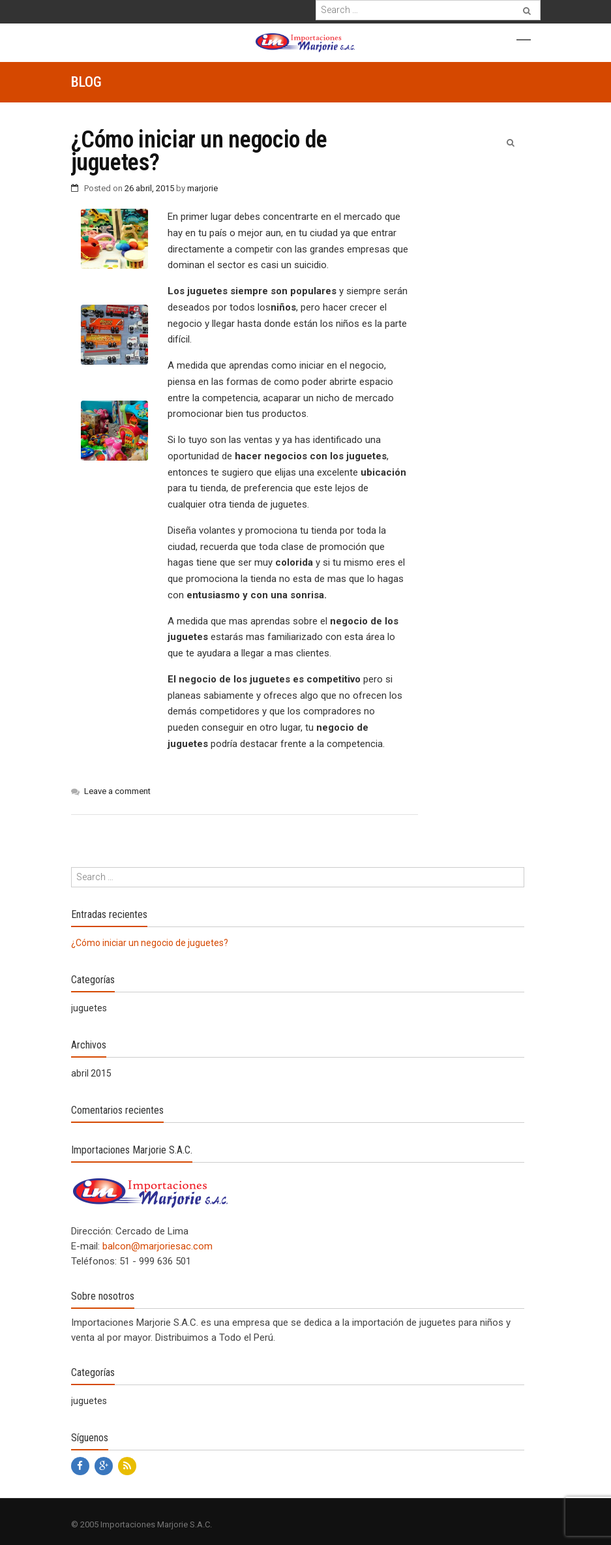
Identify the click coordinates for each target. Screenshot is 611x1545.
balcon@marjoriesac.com (157, 1246)
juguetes (89, 1008)
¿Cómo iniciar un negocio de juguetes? (149, 943)
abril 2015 (91, 1073)
